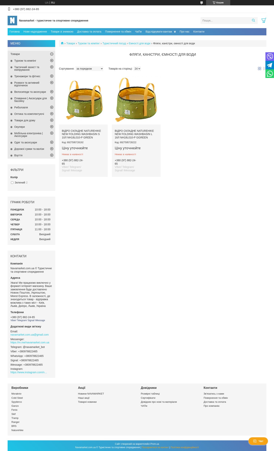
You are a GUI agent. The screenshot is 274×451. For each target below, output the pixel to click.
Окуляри (19, 126)
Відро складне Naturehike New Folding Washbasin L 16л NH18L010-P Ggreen (134, 134)
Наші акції (83, 397)
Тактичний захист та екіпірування (26, 68)
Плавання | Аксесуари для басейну (30, 99)
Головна (15, 31)
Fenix (14, 409)
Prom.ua (155, 444)
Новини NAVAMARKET (91, 393)
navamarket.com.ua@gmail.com (29, 334)
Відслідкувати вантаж (159, 31)
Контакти (198, 31)
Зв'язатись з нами (214, 393)
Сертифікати (148, 397)
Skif (13, 414)
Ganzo (15, 405)
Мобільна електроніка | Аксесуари (28, 134)
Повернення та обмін (118, 31)
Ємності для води (139, 43)
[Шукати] (253, 20)
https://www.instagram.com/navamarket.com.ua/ (29, 372)
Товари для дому (24, 120)
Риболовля (21, 107)
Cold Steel (17, 397)
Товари (70, 43)
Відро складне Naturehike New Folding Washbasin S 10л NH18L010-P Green (81, 134)
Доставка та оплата (89, 31)
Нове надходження (35, 31)
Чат (258, 441)
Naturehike (17, 430)
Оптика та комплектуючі (29, 113)
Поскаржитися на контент (155, 447)
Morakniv (16, 393)
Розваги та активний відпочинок (26, 84)
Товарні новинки (87, 401)
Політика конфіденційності (185, 447)
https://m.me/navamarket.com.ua (29, 342)
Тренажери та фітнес (27, 76)
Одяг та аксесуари (25, 142)
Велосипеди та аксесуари (30, 91)
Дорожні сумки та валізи (29, 148)
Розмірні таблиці (150, 393)
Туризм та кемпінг (89, 43)
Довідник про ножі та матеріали (159, 401)
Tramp (14, 418)
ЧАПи (144, 405)
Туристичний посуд (114, 43)
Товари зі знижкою (62, 31)
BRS (14, 426)
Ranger (15, 422)
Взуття (18, 155)
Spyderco (16, 401)
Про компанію (212, 405)
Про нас (185, 31)
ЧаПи (138, 31)
